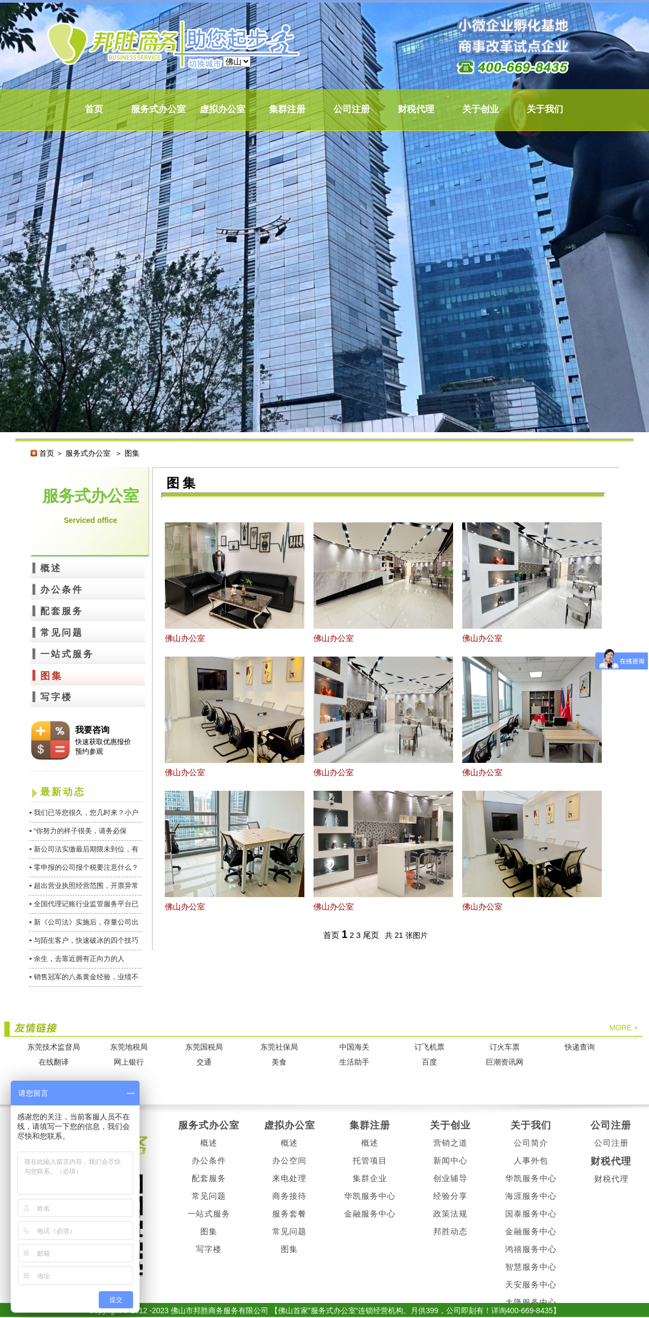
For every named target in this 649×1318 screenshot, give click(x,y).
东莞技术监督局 (53, 1047)
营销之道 (450, 1142)
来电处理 (289, 1178)
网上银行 (129, 1062)
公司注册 (351, 109)
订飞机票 (429, 1047)
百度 (429, 1062)
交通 (204, 1062)
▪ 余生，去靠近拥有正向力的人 (77, 959)
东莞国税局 (204, 1047)
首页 (94, 109)
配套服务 (61, 611)
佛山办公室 (185, 638)
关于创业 (480, 109)
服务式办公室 (158, 109)
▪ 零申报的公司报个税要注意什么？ (84, 867)
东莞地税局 (129, 1047)
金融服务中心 (370, 1213)
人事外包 (531, 1160)
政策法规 (450, 1213)
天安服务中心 (531, 1284)
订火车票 (505, 1047)
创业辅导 (450, 1178)
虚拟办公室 (222, 109)
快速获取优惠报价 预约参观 (103, 746)
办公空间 (289, 1160)
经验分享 (450, 1195)
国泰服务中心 (531, 1213)
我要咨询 (92, 729)
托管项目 (370, 1160)
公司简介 (531, 1142)
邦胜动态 (450, 1231)
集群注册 (287, 109)
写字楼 (56, 697)
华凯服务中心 (370, 1195)
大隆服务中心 (531, 1302)
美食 (279, 1062)
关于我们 (545, 109)
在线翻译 (54, 1062)
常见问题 (61, 633)
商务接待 (289, 1195)
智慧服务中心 (531, 1266)
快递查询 (580, 1047)
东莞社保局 (279, 1047)
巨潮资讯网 (504, 1062)
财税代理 (416, 109)
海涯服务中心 (531, 1195)
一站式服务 (67, 654)
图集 (51, 676)
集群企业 (370, 1178)
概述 (51, 568)
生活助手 (354, 1062)
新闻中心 (450, 1160)
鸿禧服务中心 (531, 1249)
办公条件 (61, 590)
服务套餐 (289, 1213)
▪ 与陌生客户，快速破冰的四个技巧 (84, 940)
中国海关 (354, 1047)
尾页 (371, 935)
